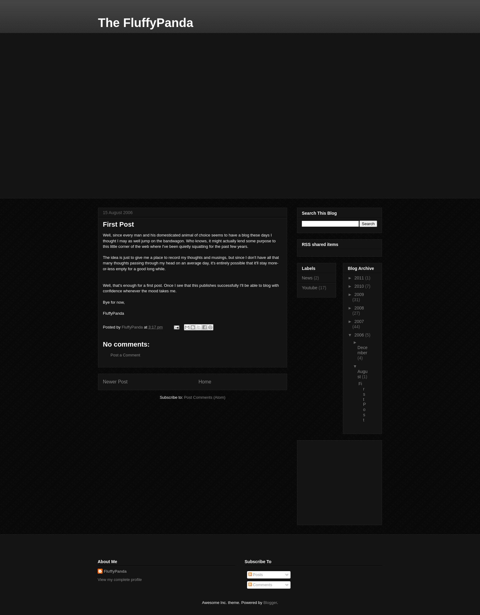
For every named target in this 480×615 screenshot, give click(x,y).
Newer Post (115, 381)
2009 (359, 294)
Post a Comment (125, 355)
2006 (359, 334)
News (307, 277)
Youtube (309, 287)
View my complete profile (120, 579)
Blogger (270, 602)
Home (205, 381)
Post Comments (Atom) (204, 397)
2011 (359, 277)
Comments (260, 584)
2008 (359, 308)
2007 (359, 321)
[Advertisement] (144, 71)
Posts (255, 574)
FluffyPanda (115, 571)
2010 (359, 286)
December (363, 350)
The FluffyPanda (145, 22)
